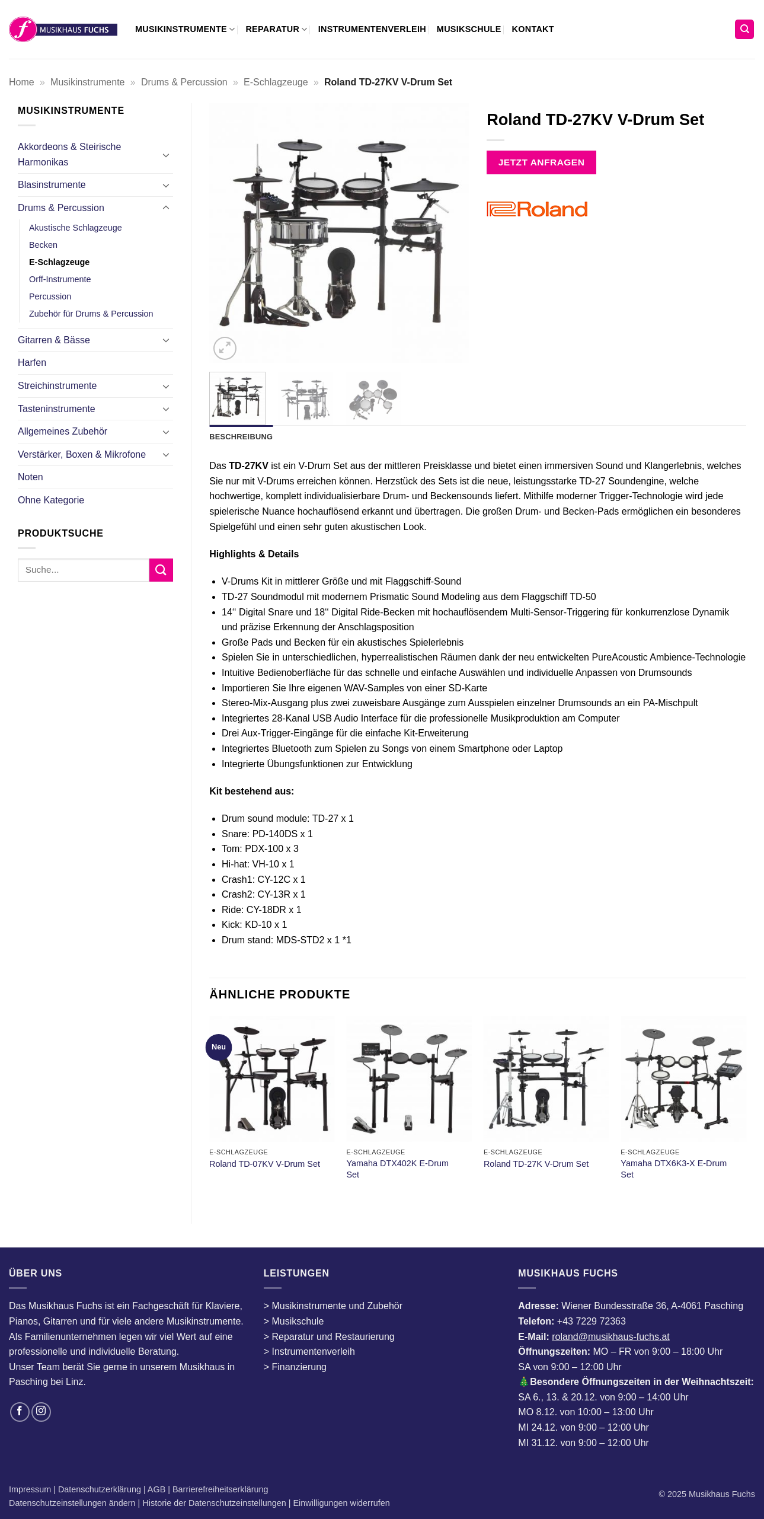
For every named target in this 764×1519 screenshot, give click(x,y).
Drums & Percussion (184, 82)
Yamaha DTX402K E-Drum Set (397, 1169)
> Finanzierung (295, 1367)
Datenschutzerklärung (100, 1489)
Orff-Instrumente (60, 279)
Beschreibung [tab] (241, 436)
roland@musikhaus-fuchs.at (611, 1337)
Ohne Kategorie (51, 500)
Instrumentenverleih (372, 29)
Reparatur (276, 29)
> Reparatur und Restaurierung (329, 1337)
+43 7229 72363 (591, 1321)
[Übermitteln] (161, 570)
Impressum (31, 1489)
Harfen (32, 363)
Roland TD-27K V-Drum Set (536, 1164)
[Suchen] (744, 29)
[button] (224, 348)
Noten (30, 477)
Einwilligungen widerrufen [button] (341, 1503)
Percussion (50, 296)
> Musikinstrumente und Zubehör (333, 1306)
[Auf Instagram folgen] (41, 1412)
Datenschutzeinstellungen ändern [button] (72, 1503)
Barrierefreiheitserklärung (219, 1489)
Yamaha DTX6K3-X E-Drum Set (674, 1169)
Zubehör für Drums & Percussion (91, 313)
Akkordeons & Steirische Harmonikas (69, 154)
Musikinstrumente (185, 29)
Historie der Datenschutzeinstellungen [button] (214, 1503)
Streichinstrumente (57, 386)
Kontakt (533, 29)
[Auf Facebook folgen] (20, 1412)
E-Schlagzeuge (276, 82)
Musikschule (469, 29)
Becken (43, 245)
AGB (158, 1489)
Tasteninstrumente (56, 409)
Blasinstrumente (52, 185)
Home (21, 82)
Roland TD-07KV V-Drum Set (264, 1164)
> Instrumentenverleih (309, 1351)
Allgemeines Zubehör (62, 431)
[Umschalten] (166, 155)
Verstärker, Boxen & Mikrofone (82, 454)
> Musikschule (294, 1321)
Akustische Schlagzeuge (75, 227)
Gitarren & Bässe (54, 340)
